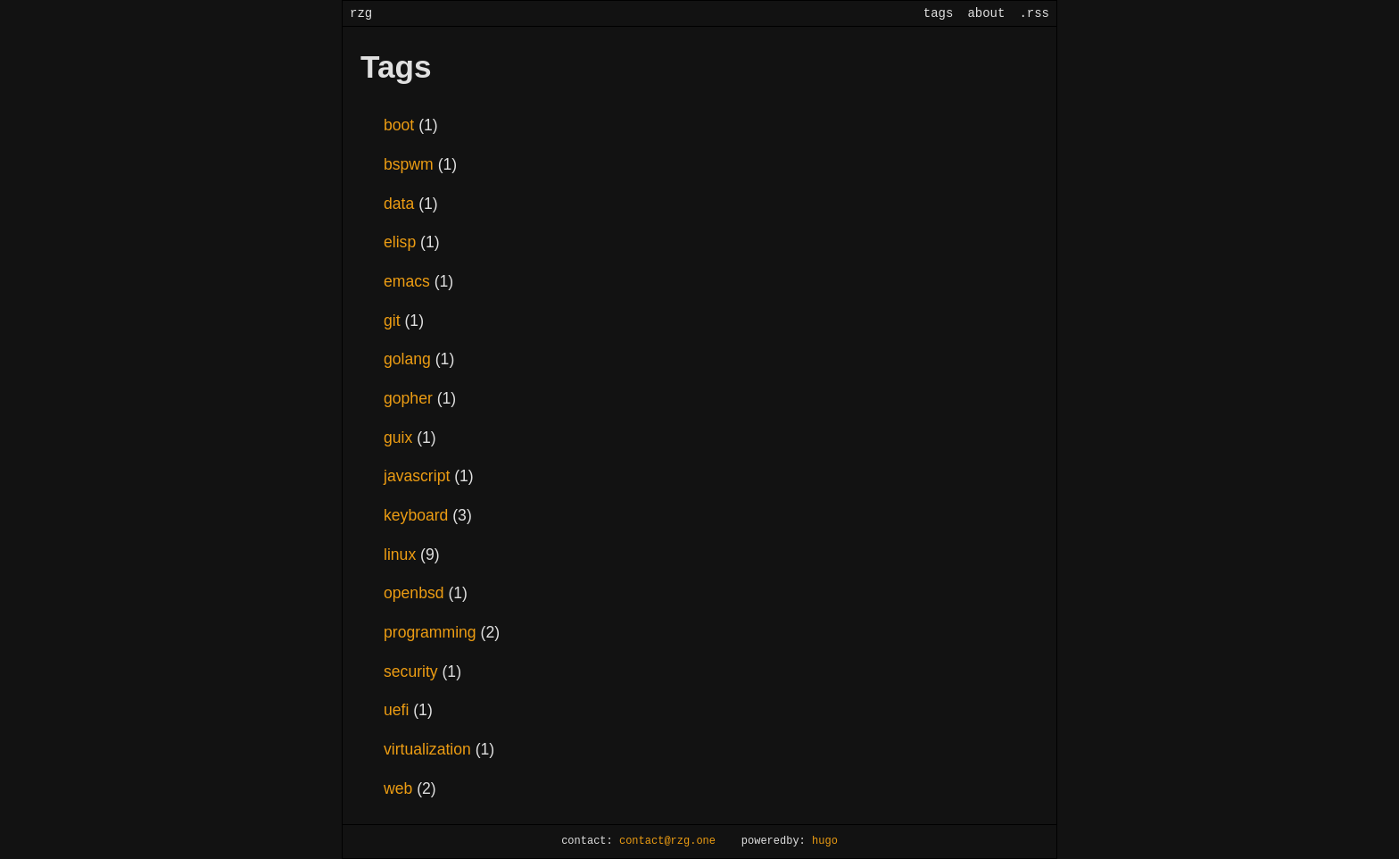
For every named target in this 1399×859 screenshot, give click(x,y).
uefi (398, 710)
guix (400, 437)
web (400, 788)
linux (402, 554)
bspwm (411, 164)
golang (409, 359)
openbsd (416, 593)
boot (401, 125)
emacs (409, 281)
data (401, 204)
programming (432, 632)
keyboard (418, 515)
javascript (419, 476)
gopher (410, 398)
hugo (825, 841)
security (413, 671)
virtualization (430, 749)
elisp (402, 242)
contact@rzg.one (667, 841)
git (394, 320)
